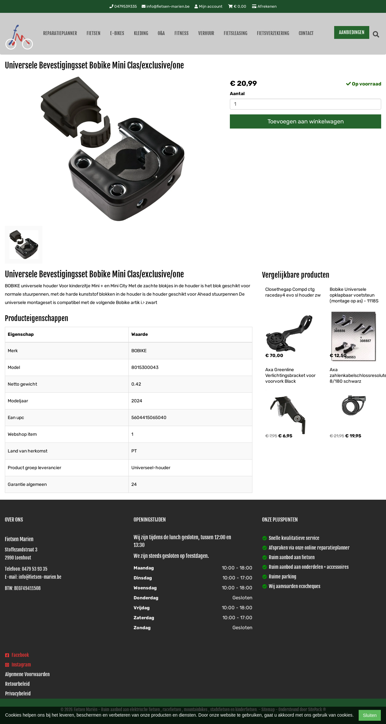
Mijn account (208, 6)
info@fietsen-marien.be (166, 6)
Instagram (18, 665)
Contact (306, 33)
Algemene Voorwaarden (27, 674)
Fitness (181, 33)
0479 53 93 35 (34, 569)
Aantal (237, 93)
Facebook (17, 655)
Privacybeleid (18, 694)
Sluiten (370, 715)
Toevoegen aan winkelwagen (306, 121)
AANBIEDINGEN (351, 32)
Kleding (141, 33)
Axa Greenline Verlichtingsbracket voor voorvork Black (290, 375)
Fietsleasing (235, 33)
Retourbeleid (17, 684)
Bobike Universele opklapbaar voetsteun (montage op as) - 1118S (354, 295)
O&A (161, 33)
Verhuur (206, 33)
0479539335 (123, 6)
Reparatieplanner (60, 33)
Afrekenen (264, 6)
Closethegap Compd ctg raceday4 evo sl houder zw (293, 292)
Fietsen (93, 33)
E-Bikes (117, 33)
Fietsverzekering (273, 33)
